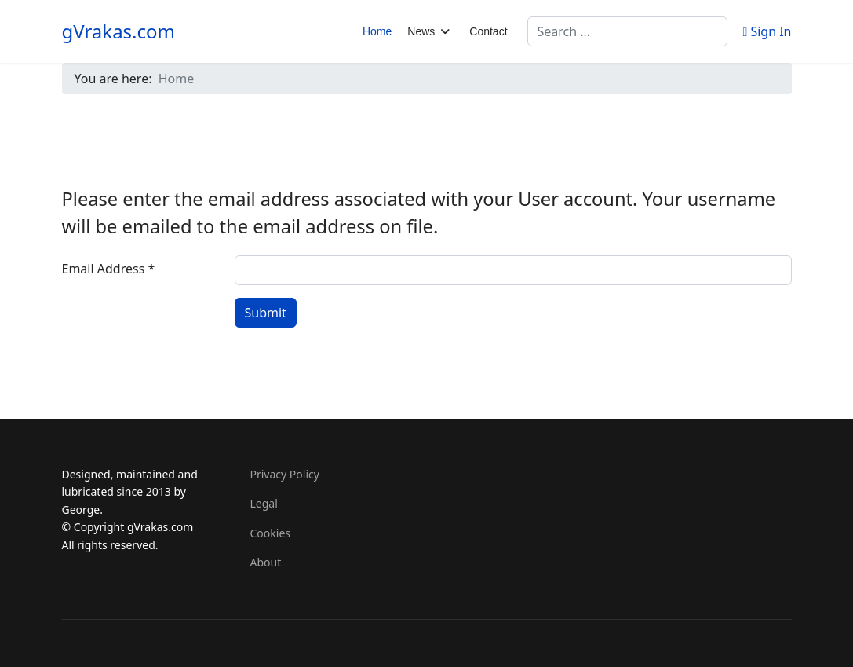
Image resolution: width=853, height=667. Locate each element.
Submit (265, 312)
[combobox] (627, 31)
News (421, 31)
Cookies (270, 533)
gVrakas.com (119, 31)
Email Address (108, 268)
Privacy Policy (284, 474)
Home (377, 31)
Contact (488, 31)
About (266, 562)
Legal (264, 503)
